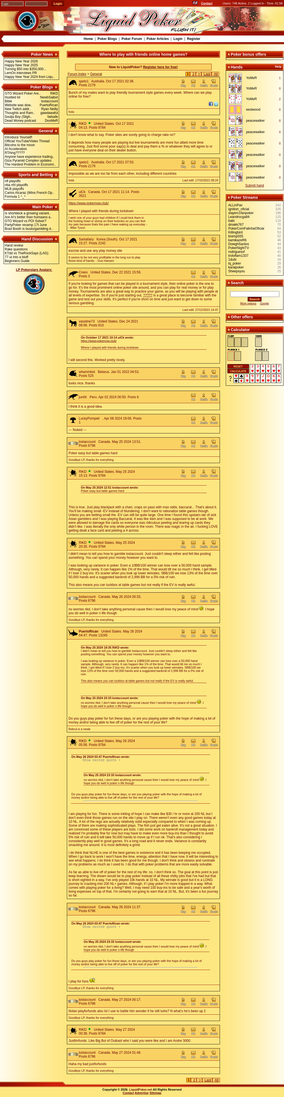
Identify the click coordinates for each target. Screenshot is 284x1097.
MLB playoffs (14, 189)
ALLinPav (235, 205)
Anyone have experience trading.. (29, 157)
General (46, 131)
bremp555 (235, 236)
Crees (83, 272)
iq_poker (234, 263)
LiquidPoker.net (140, 1091)
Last (207, 74)
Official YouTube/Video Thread (27, 141)
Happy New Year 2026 (21, 61)
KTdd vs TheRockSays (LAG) (26, 253)
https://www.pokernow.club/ (89, 203)
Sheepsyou (236, 271)
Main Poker (42, 207)
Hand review (14, 245)
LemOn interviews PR (21, 73)
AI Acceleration (16, 149)
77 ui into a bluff (16, 257)
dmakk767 (236, 225)
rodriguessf (236, 252)
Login (177, 39)
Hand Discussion (37, 239)
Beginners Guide (17, 261)
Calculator (240, 329)
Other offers (242, 317)
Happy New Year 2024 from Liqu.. (29, 77)
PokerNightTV (238, 248)
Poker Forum (131, 39)
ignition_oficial (238, 209)
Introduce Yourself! (18, 137)
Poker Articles (157, 39)
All (216, 74)
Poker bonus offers (248, 54)
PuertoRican (88, 631)
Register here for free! (160, 67)
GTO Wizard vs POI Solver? (25, 221)
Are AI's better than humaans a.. (28, 217)
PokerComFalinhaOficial (246, 228)
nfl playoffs (13, 181)
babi (231, 221)
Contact (206, 3)
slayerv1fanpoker (240, 213)
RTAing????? (15, 153)
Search (237, 283)
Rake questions (16, 249)
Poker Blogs (107, 39)
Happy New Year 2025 (21, 65)
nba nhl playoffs (16, 185)
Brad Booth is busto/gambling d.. (29, 229)
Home (88, 39)
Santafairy (86, 239)
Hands (237, 67)
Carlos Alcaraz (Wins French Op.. (29, 193)
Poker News (42, 54)
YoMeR (251, 78)
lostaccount (87, 442)
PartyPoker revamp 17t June (26, 225)
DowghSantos (238, 244)
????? (147, 295)
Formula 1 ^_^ (15, 197)
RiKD (83, 124)
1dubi (232, 259)
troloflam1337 (238, 256)
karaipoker (236, 267)
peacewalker (255, 121)
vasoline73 (87, 321)
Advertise (142, 1094)
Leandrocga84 (239, 217)
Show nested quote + (101, 760)
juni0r (83, 397)
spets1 (83, 81)
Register (193, 39)
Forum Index (77, 74)
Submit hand (254, 185)
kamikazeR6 (237, 240)
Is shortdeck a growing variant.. (28, 213)
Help (278, 66)
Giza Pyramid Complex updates (28, 160)
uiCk (82, 192)
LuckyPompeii (89, 418)
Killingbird (235, 232)
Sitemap (155, 1094)
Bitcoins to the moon (20, 145)
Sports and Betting (35, 174)
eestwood (253, 109)
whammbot (87, 372)
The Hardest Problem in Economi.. (30, 164)
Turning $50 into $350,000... (25, 69)
